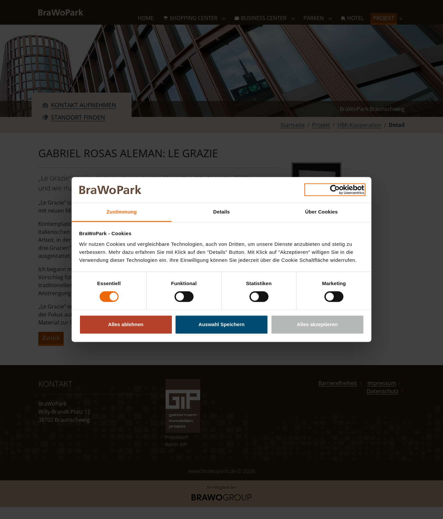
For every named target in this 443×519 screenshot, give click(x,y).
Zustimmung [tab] (122, 212)
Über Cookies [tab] (321, 212)
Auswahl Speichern (221, 324)
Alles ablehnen (126, 324)
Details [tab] (221, 212)
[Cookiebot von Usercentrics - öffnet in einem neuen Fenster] (335, 190)
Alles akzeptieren (317, 324)
